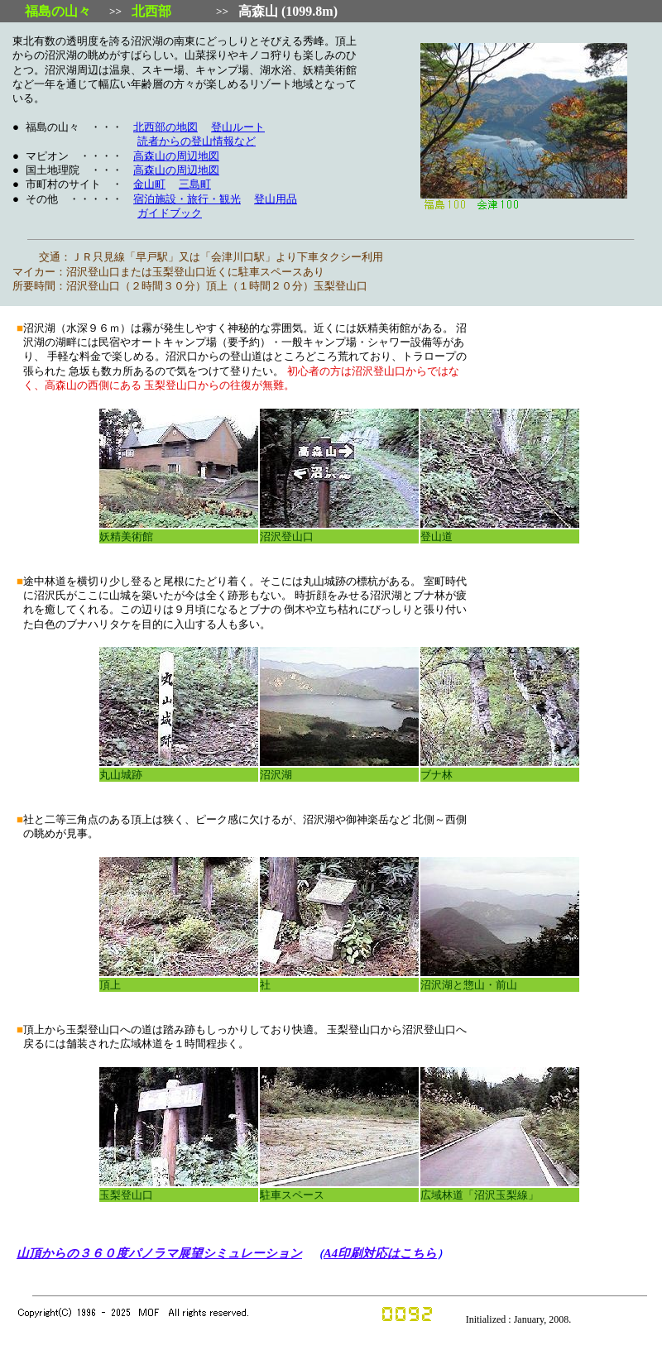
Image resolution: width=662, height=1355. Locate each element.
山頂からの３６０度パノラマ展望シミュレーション (159, 1253)
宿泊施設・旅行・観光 (187, 199)
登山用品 (275, 199)
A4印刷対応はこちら (380, 1253)
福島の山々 (58, 11)
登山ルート (238, 127)
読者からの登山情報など (196, 141)
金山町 (149, 184)
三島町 (195, 184)
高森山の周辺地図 (176, 156)
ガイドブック (169, 213)
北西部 (151, 11)
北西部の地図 (165, 127)
